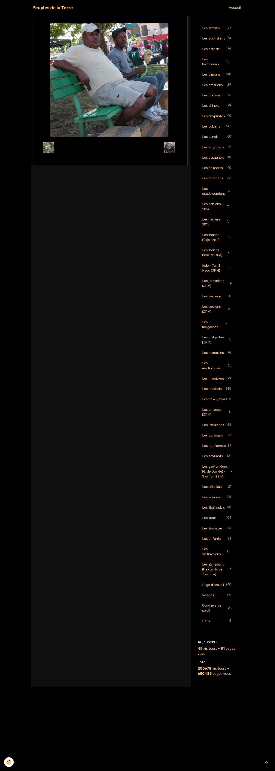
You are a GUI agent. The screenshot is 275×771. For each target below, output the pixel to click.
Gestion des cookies (138, 765)
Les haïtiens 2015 (217, 230)
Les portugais (217, 468)
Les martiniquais (217, 376)
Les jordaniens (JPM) (217, 292)
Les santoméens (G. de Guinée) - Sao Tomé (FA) (218, 512)
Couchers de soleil (217, 664)
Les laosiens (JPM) (217, 319)
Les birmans (217, 80)
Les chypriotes (217, 122)
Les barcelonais (217, 67)
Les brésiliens (217, 91)
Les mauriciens (217, 392)
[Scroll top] (266, 762)
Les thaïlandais (217, 554)
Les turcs (217, 567)
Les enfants (217, 588)
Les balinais (217, 54)
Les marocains (217, 363)
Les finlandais (217, 175)
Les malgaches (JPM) (217, 350)
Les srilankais (217, 530)
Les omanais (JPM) (217, 439)
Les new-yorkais (217, 423)
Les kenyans (217, 306)
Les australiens (217, 41)
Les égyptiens (217, 154)
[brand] (53, 7)
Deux (217, 677)
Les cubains (217, 133)
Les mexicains (217, 407)
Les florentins (217, 185)
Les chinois (217, 112)
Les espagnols (217, 164)
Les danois (217, 143)
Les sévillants (217, 494)
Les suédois (217, 541)
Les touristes (217, 578)
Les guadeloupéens (217, 198)
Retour (109, 148)
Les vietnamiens (217, 601)
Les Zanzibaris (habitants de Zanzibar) (217, 620)
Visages (217, 651)
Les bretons (217, 101)
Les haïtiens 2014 (217, 214)
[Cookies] (9, 762)
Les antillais (217, 28)
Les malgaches (217, 334)
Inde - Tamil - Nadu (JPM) (217, 277)
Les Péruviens (217, 454)
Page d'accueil (217, 638)
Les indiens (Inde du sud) (218, 261)
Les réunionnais (217, 481)
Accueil (235, 8)
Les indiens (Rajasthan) (217, 245)
